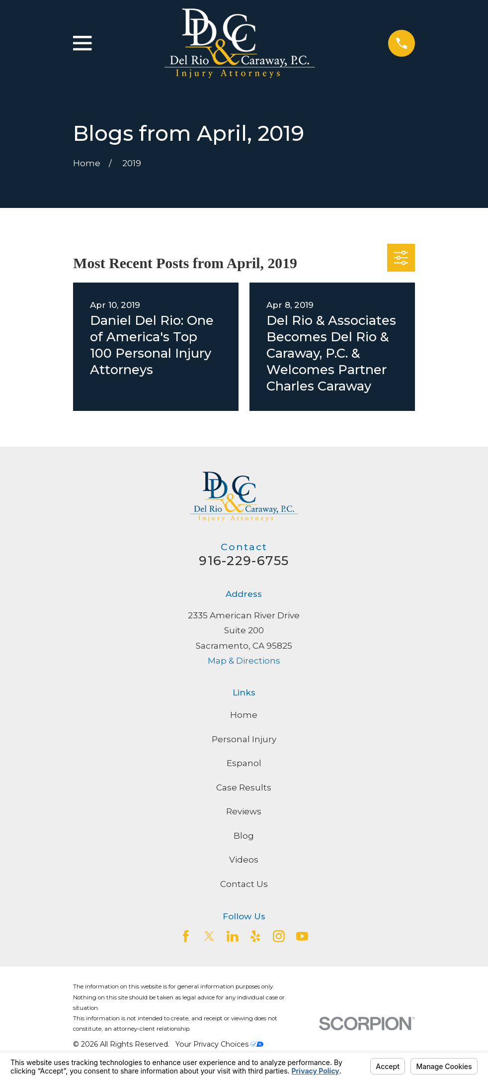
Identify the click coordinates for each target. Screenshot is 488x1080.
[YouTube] (302, 936)
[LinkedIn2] (233, 936)
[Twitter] (209, 936)
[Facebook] (186, 936)
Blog (244, 836)
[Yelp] (255, 936)
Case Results (243, 787)
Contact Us (244, 884)
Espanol (244, 763)
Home (243, 715)
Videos (243, 860)
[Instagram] (279, 936)
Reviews (243, 811)
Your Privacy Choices (219, 1044)
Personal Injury (244, 739)
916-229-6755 (244, 560)
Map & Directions (244, 661)
